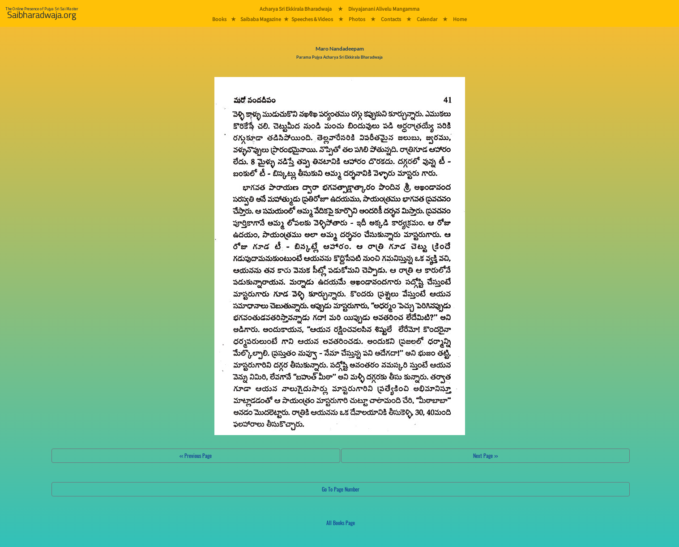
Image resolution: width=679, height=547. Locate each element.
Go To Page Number (340, 489)
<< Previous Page (195, 455)
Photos (357, 19)
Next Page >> (485, 455)
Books (219, 19)
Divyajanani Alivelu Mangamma (383, 8)
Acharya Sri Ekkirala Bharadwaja (296, 8)
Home (460, 19)
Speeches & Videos (312, 19)
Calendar (427, 19)
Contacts (391, 19)
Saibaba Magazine (260, 19)
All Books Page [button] (340, 522)
